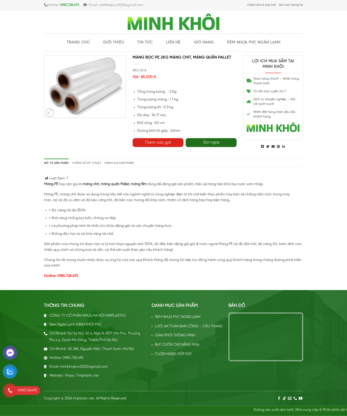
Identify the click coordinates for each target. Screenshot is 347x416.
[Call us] (295, 398)
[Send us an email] (289, 398)
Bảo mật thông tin (291, 4)
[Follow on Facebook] (279, 398)
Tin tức (145, 42)
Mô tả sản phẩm (56, 163)
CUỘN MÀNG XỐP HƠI (173, 354)
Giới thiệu (113, 42)
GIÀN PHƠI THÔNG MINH (175, 335)
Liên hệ (173, 42)
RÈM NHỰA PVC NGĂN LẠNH (253, 42)
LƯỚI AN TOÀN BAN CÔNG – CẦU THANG (189, 326)
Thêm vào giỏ (158, 143)
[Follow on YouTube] (300, 398)
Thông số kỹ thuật (87, 163)
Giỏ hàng (204, 42)
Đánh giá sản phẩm (119, 163)
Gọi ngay (211, 142)
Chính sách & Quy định (261, 4)
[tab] (56, 163)
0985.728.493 (69, 5)
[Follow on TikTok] (284, 398)
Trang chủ (78, 42)
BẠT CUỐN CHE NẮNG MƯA (177, 345)
